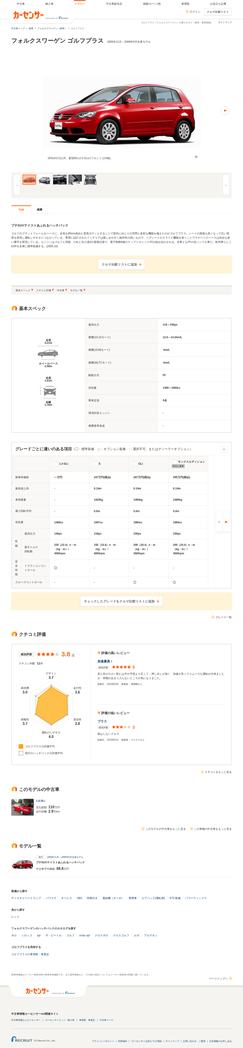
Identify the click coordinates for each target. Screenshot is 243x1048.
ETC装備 (175, 898)
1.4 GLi (63, 463)
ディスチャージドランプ (26, 898)
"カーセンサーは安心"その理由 (146, 1041)
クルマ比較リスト (218, 11)
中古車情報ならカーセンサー (25, 1020)
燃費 (39, 209)
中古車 (60, 290)
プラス (102, 721)
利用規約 (122, 1041)
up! (39, 935)
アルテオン (151, 935)
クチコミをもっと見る (218, 772)
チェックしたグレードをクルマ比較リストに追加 (119, 601)
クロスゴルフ (121, 935)
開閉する (224, 449)
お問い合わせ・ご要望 (194, 1041)
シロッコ (26, 935)
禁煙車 (133, 898)
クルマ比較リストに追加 (119, 264)
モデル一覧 (76, 290)
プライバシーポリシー (103, 1041)
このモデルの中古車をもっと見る (165, 828)
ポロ (14, 935)
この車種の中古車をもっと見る (213, 828)
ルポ (136, 935)
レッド (15, 916)
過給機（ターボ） (113, 898)
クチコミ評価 (43, 290)
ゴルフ (70, 935)
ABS (79, 898)
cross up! (84, 935)
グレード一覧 (224, 617)
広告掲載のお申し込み (220, 1041)
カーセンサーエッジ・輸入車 (59, 1020)
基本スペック (23, 290)
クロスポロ (101, 935)
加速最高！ (105, 661)
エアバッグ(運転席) (153, 898)
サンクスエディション (191, 461)
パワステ (51, 898)
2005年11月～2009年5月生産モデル (65, 857)
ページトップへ (218, 978)
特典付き (92, 898)
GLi (140, 463)
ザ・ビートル (53, 935)
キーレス (66, 898)
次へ (226, 522)
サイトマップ (225, 22)
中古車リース (106, 1020)
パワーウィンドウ (196, 898)
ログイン (195, 11)
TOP (21, 209)
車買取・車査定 (87, 1020)
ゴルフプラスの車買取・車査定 (30, 954)
